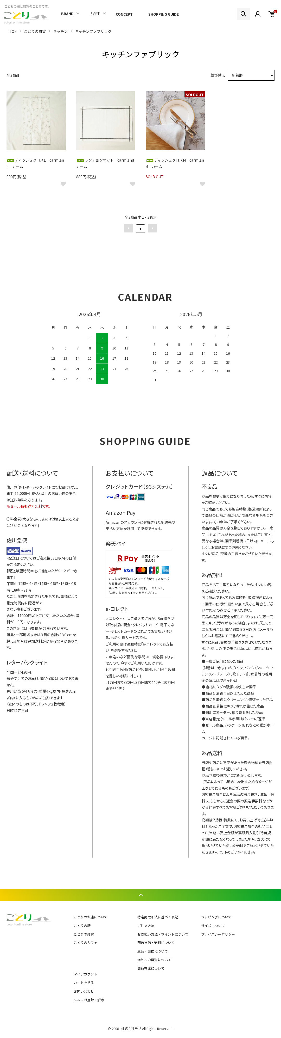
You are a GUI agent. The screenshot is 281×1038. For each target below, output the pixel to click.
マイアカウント (85, 974)
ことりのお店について (90, 916)
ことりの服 (82, 925)
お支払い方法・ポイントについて (162, 934)
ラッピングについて (216, 916)
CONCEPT (124, 14)
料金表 (15, 518)
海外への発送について (154, 959)
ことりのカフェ (85, 942)
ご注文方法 (145, 925)
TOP (13, 31)
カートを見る (84, 982)
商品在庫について (150, 968)
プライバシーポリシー (218, 934)
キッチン (60, 31)
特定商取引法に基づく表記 (157, 916)
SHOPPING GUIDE (163, 14)
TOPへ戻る (140, 895)
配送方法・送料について (156, 942)
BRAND (67, 13)
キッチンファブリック (93, 31)
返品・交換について (152, 951)
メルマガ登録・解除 (89, 999)
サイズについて (213, 925)
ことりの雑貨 (35, 31)
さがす (94, 13)
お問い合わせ (84, 991)
